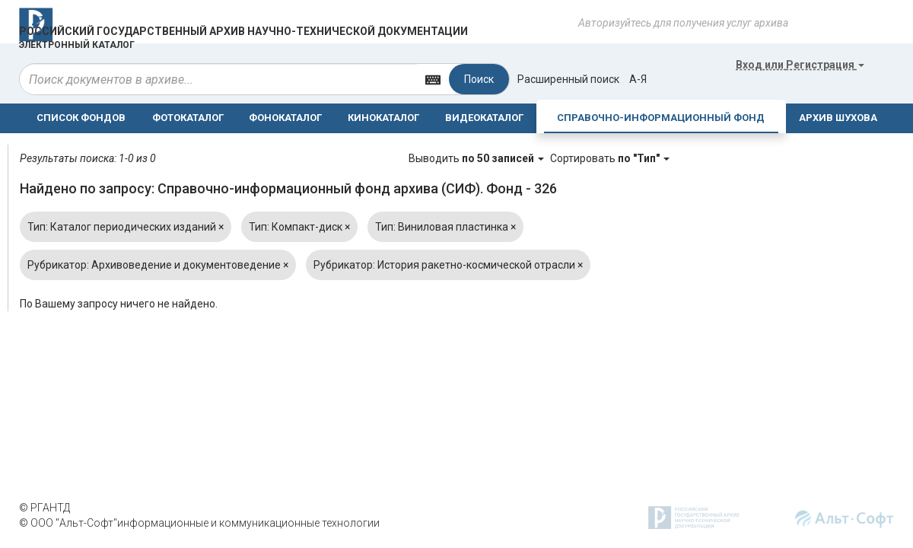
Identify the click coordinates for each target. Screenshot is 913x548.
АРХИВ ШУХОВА (838, 117)
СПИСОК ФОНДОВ (81, 117)
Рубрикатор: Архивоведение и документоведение (157, 265)
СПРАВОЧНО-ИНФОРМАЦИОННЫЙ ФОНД (661, 117)
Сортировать (610, 158)
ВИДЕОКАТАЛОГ (484, 117)
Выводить (477, 158)
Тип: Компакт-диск (299, 227)
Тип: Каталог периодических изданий (125, 227)
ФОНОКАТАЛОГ (285, 117)
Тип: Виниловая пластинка (445, 227)
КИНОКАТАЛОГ (383, 117)
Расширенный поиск (568, 79)
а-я (638, 79)
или (800, 65)
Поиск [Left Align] (479, 79)
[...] (218, 79)
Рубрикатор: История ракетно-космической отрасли (448, 265)
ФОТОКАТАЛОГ (188, 117)
